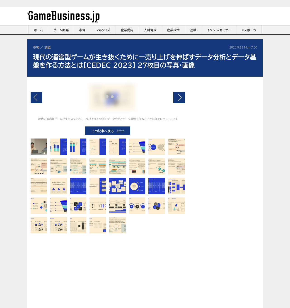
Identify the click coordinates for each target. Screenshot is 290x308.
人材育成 (150, 30)
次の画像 (179, 97)
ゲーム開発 (61, 30)
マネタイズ (103, 30)
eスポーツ (249, 30)
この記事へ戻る (108, 130)
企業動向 (127, 30)
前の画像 (36, 97)
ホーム (38, 30)
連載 (193, 30)
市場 (82, 30)
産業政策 (173, 30)
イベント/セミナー (219, 30)
